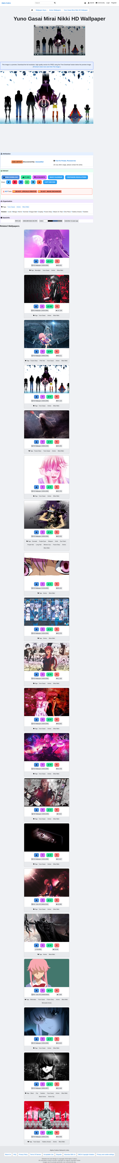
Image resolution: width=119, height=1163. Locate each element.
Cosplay (40, 212)
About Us (8, 1154)
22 (49, 900)
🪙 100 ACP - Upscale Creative (24, 191)
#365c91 (55, 221)
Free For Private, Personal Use (65, 161)
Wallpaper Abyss (41, 10)
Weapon (50, 541)
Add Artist (17, 162)
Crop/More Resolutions (76, 177)
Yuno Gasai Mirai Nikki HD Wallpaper (76, 10)
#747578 (60, 221)
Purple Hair (30, 544)
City (37, 1093)
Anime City (51, 1096)
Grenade (34, 541)
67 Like (26, 177)
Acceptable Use (48, 1154)
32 (49, 532)
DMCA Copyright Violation (86, 1154)
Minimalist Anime (46, 1003)
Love (9, 212)
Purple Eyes (42, 541)
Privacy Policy (23, 1154)
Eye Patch (63, 541)
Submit (91, 3)
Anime (19, 207)
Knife (56, 541)
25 (49, 674)
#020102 (50, 221)
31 (49, 584)
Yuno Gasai (11, 207)
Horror (19, 212)
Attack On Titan (57, 212)
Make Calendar (56, 177)
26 (49, 855)
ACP (6, 191)
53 (49, 719)
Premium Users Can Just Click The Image (46, 67)
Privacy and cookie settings (105, 1154)
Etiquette (59, 1154)
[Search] (54, 2)
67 (49, 397)
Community (100, 3)
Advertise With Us (69, 1154)
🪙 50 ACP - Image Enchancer (50, 191)
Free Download (10, 177)
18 (49, 810)
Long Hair (39, 544)
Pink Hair (42, 360)
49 (49, 442)
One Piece (67, 212)
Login (108, 3)
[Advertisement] (46, 138)
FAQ (14, 1154)
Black (32, 1093)
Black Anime (42, 1096)
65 (49, 487)
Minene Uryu (47, 544)
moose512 (39, 162)
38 (49, 629)
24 (49, 990)
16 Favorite (39, 177)
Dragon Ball (33, 212)
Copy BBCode (50, 182)
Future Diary (47, 212)
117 (50, 261)
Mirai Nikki (25, 207)
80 (49, 351)
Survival (25, 212)
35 (49, 945)
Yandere (85, 212)
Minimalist (33, 999)
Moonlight (37, 270)
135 (50, 306)
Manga (14, 212)
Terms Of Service (35, 1154)
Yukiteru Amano (76, 212)
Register (114, 3)
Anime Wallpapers (55, 10)
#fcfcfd (46, 221)
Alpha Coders (6, 3)
